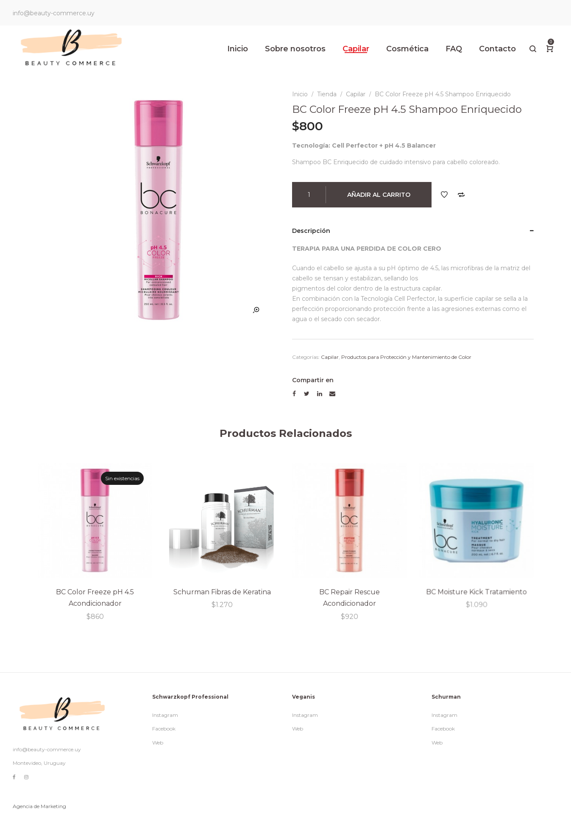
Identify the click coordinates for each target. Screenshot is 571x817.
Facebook (163, 728)
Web (157, 742)
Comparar (461, 194)
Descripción (311, 231)
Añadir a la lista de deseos (444, 194)
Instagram (165, 715)
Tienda (327, 94)
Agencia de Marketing (39, 806)
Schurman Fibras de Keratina (221, 592)
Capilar (355, 94)
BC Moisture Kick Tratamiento (476, 590)
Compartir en (313, 380)
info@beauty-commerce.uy (47, 749)
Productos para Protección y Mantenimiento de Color (406, 357)
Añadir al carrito (378, 195)
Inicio (300, 94)
